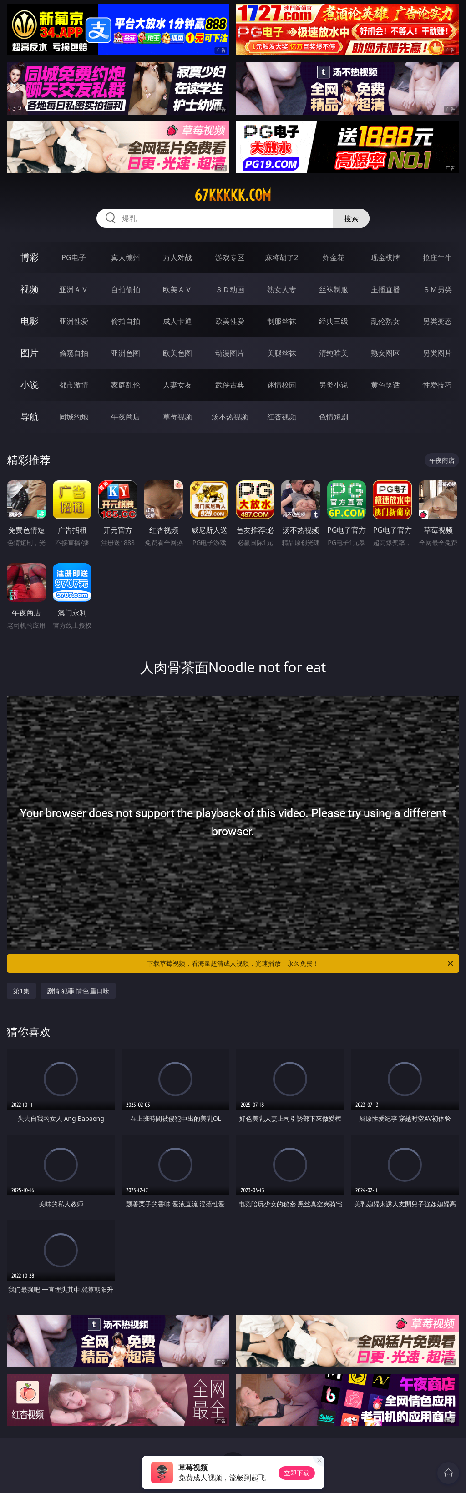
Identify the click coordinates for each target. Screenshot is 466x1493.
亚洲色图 (125, 353)
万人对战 (177, 257)
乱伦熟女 (385, 321)
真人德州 (125, 257)
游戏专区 (229, 257)
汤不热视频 (230, 417)
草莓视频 (177, 417)
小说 (29, 384)
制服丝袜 (281, 321)
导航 (29, 416)
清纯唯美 (333, 353)
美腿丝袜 (281, 353)
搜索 (351, 218)
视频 (29, 289)
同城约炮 (73, 417)
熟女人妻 (281, 289)
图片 (29, 353)
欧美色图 (177, 353)
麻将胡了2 (281, 257)
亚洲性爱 (73, 321)
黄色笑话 (385, 385)
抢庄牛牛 (437, 257)
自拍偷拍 (125, 289)
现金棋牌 (385, 257)
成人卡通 (177, 321)
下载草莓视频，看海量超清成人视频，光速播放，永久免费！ (301, 963)
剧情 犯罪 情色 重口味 (78, 990)
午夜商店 (125, 417)
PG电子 (73, 257)
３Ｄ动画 (229, 289)
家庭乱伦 (125, 385)
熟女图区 (385, 353)
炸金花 (333, 257)
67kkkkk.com (232, 195)
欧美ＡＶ (177, 289)
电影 (29, 321)
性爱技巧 (437, 385)
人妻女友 (177, 385)
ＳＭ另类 (437, 289)
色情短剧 (333, 417)
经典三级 (333, 321)
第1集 (21, 990)
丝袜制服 (333, 289)
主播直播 (385, 289)
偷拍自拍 (125, 321)
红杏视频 (281, 417)
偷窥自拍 (73, 353)
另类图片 (437, 353)
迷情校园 (281, 385)
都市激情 (73, 385)
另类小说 (333, 385)
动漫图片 (229, 353)
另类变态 (437, 321)
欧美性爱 (229, 321)
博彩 (29, 257)
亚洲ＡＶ (73, 289)
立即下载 (296, 1472)
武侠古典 (229, 385)
